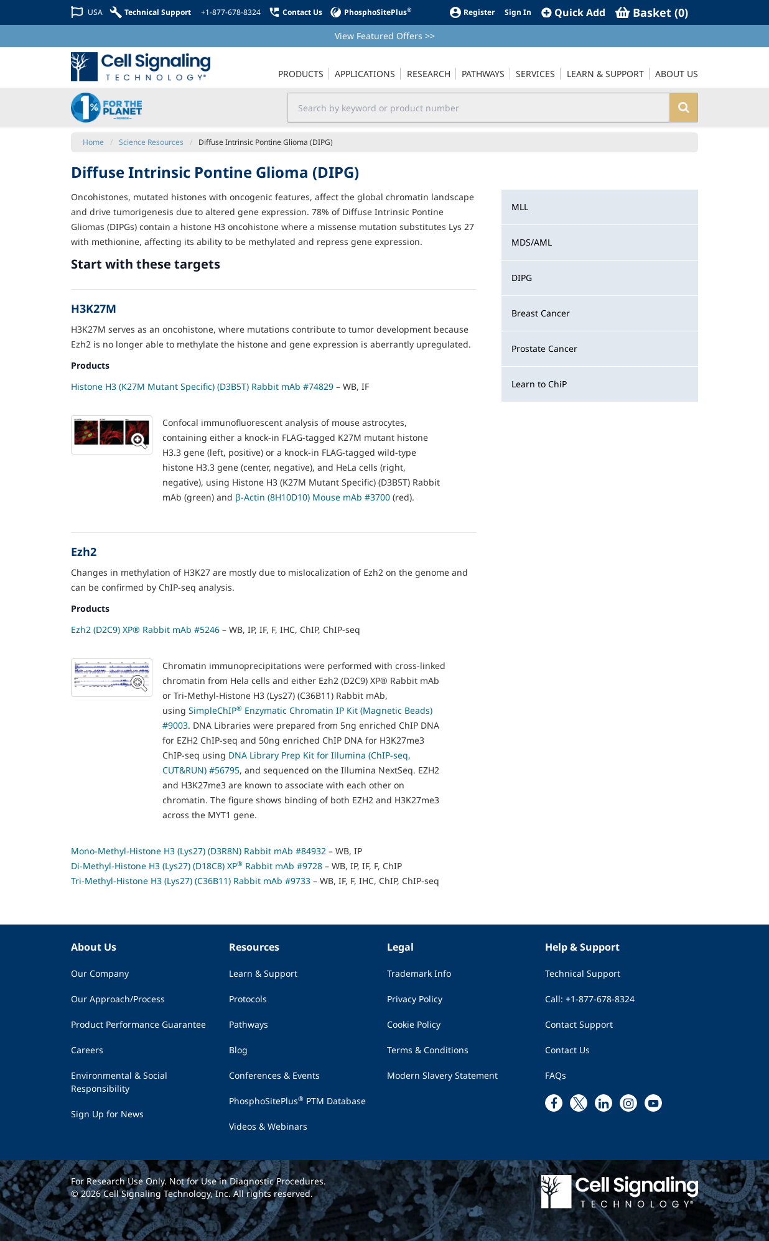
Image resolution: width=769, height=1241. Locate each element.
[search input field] (478, 107)
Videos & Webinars (268, 1126)
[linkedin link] (603, 1103)
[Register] (472, 12)
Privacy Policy (414, 999)
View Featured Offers (385, 36)
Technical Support (582, 973)
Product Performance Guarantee (138, 1024)
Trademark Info (419, 973)
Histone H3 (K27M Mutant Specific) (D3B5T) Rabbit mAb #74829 (202, 386)
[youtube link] (653, 1103)
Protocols (248, 999)
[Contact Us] (295, 12)
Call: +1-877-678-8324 (590, 999)
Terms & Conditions (427, 1050)
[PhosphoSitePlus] (370, 12)
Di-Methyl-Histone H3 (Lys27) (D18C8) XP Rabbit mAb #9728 (196, 866)
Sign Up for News (107, 1114)
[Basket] (651, 12)
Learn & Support (263, 973)
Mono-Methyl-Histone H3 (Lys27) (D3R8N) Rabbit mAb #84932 (198, 851)
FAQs (555, 1075)
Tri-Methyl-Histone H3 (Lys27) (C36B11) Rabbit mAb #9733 (190, 881)
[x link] (578, 1103)
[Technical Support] (150, 12)
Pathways (248, 1024)
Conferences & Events (274, 1075)
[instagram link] (628, 1103)
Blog (238, 1050)
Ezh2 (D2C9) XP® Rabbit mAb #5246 (145, 629)
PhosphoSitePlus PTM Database (297, 1100)
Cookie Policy (413, 1024)
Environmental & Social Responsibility (119, 1081)
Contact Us (567, 1050)
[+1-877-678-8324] (229, 12)
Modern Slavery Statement (442, 1075)
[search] (683, 107)
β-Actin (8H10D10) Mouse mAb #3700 (312, 497)
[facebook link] (553, 1103)
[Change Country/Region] (87, 12)
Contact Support (579, 1024)
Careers (87, 1050)
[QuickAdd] (573, 12)
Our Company (100, 973)
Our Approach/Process (118, 999)
